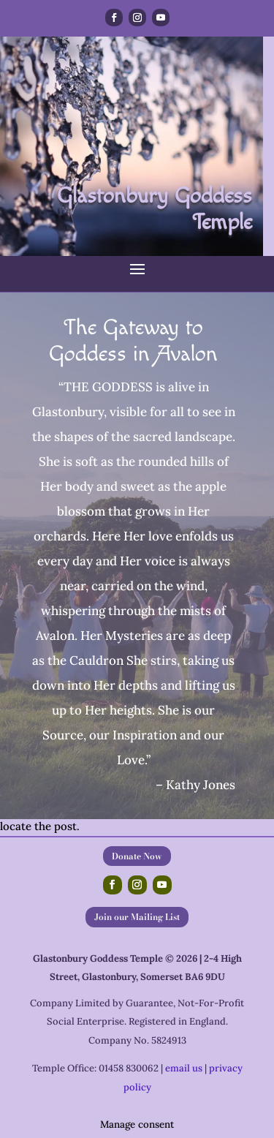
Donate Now (137, 856)
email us (183, 1068)
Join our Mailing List (137, 917)
